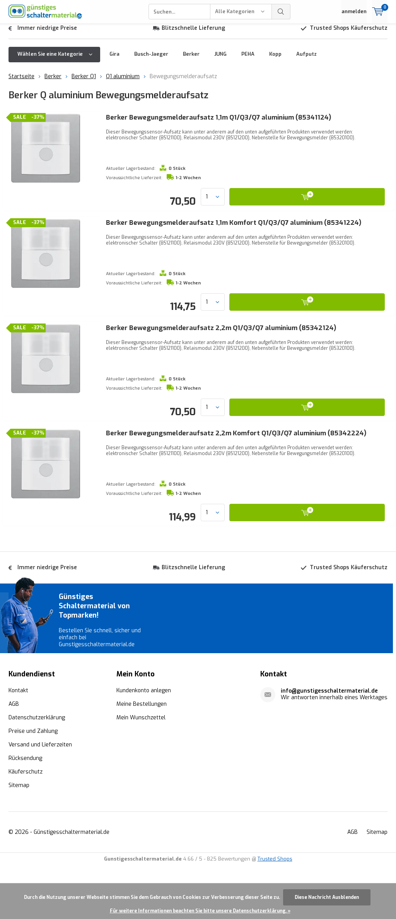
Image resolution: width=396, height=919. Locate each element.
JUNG (220, 59)
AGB (14, 758)
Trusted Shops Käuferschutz (348, 34)
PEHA (247, 59)
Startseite (21, 82)
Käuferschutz (26, 825)
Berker (191, 59)
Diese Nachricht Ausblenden (327, 897)
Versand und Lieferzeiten (40, 798)
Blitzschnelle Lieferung (193, 34)
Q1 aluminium (123, 82)
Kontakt (18, 744)
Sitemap (19, 839)
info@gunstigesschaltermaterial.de (329, 744)
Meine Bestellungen (141, 758)
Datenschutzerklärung (37, 771)
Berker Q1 (84, 82)
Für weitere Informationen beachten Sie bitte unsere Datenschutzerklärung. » (200, 911)
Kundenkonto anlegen (143, 744)
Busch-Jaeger (151, 59)
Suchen (281, 11)
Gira (114, 59)
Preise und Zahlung (33, 785)
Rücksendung (25, 812)
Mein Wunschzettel (141, 771)
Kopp (275, 59)
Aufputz (306, 59)
